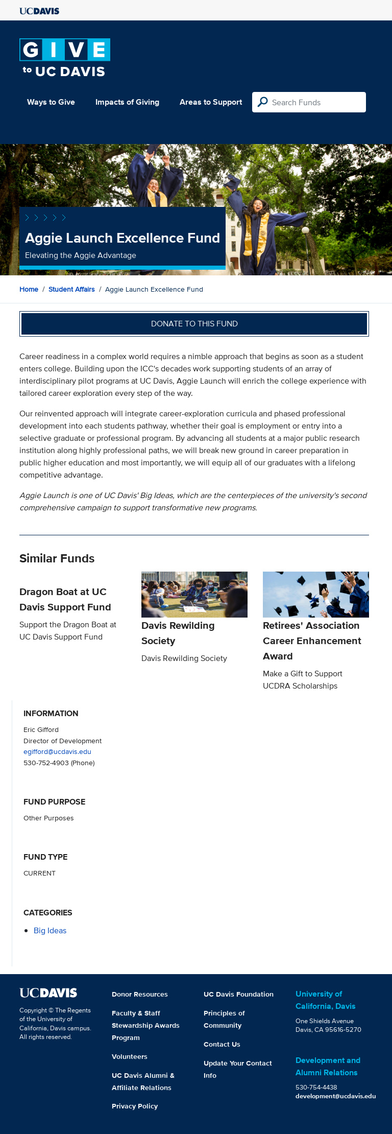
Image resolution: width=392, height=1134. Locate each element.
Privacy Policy (135, 1106)
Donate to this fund (194, 323)
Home (28, 289)
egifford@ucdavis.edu (57, 751)
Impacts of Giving (127, 102)
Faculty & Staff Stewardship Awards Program (146, 1025)
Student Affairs (71, 289)
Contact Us (222, 1044)
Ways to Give (51, 102)
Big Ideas (50, 930)
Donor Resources (140, 994)
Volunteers (130, 1056)
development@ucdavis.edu (336, 1096)
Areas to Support (211, 102)
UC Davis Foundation (239, 994)
